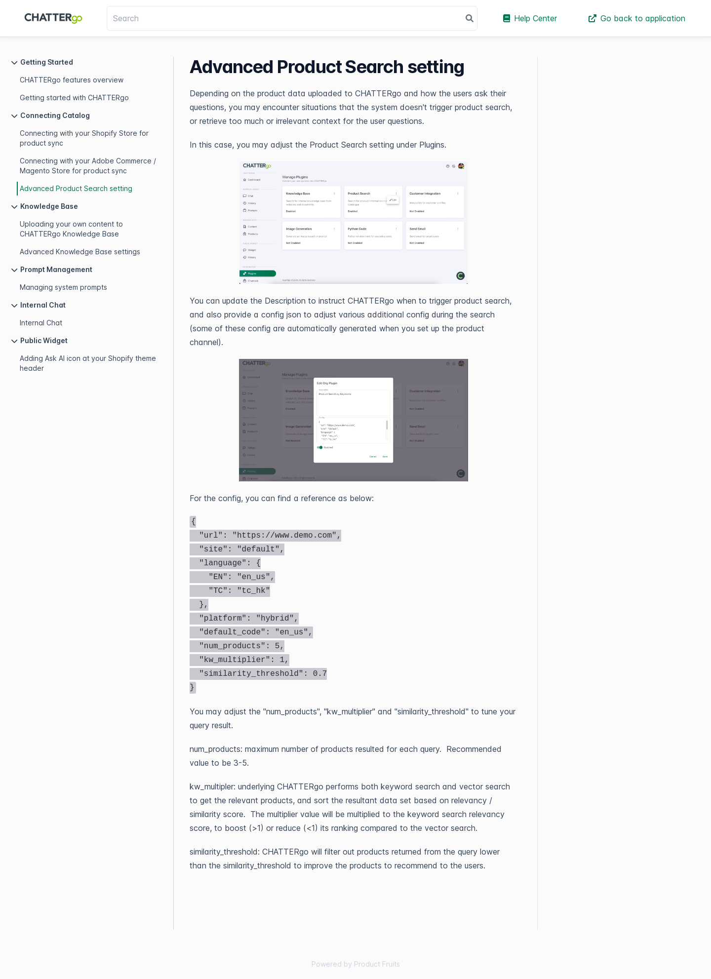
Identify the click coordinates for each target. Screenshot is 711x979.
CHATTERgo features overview (71, 80)
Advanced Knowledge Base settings (80, 251)
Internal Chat (41, 322)
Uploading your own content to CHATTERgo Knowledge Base (71, 229)
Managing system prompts (63, 287)
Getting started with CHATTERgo (74, 97)
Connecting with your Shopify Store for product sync (84, 138)
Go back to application (637, 18)
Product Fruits (377, 964)
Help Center (530, 18)
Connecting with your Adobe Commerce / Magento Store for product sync (88, 166)
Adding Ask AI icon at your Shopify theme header (88, 363)
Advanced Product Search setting (76, 188)
